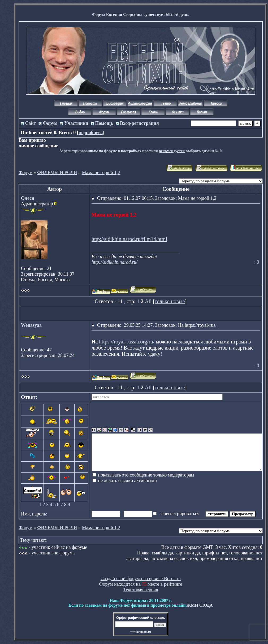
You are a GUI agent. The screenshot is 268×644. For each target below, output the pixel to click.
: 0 (256, 262)
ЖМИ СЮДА (200, 605)
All (148, 301)
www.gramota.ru (141, 631)
